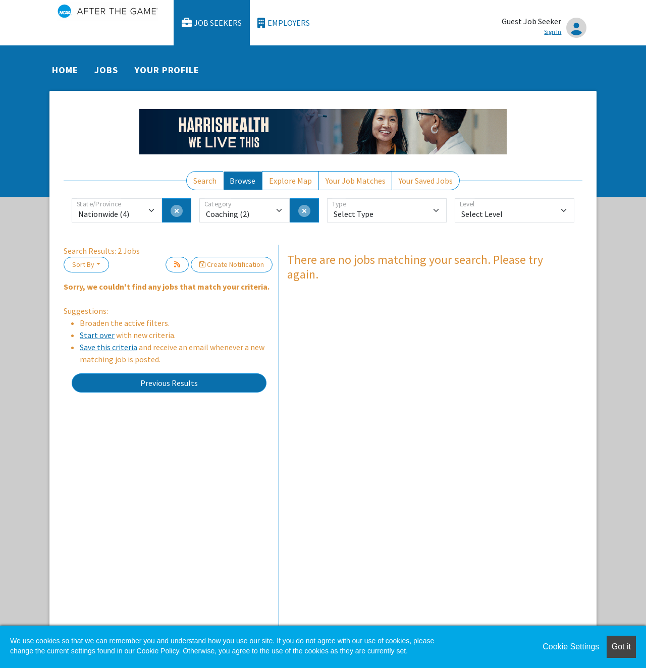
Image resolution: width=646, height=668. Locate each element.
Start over (97, 335)
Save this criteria (108, 347)
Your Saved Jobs (426, 181)
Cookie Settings (571, 646)
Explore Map (290, 181)
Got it (621, 646)
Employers (283, 23)
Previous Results (169, 383)
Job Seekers (212, 23)
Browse (242, 181)
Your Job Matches (356, 181)
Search (205, 181)
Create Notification (231, 264)
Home (65, 70)
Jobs (106, 70)
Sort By (83, 264)
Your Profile (167, 70)
